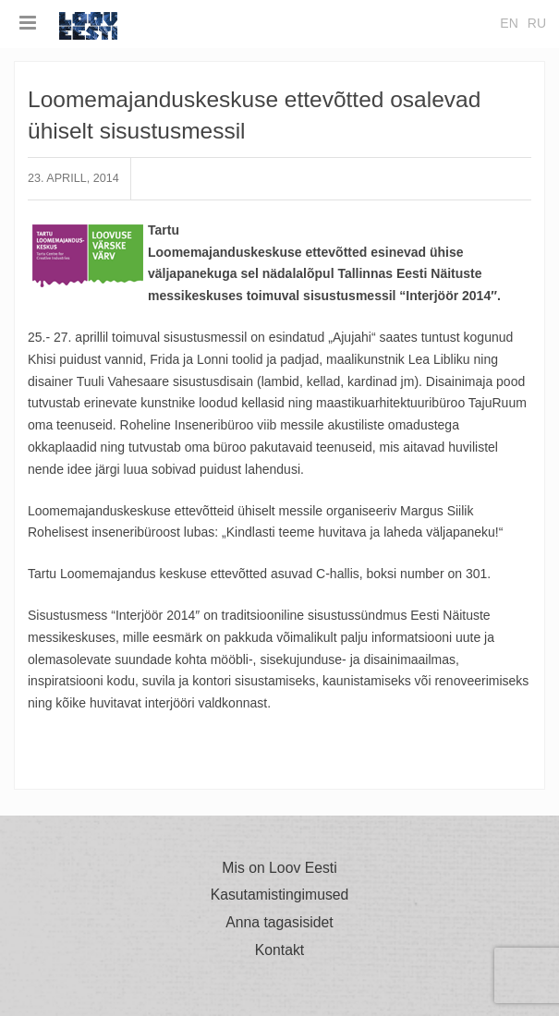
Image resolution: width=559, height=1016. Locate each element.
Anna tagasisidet (279, 922)
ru (537, 23)
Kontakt (279, 950)
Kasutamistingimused (280, 895)
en (508, 23)
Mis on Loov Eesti (279, 868)
